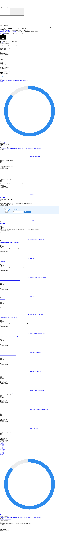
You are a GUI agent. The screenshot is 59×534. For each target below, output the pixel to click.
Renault (30, 27)
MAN (23, 27)
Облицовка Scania (27, 148)
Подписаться (28, 211)
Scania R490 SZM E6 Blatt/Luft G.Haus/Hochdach (10, 280)
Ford (16, 27)
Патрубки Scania (12, 148)
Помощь (3, 519)
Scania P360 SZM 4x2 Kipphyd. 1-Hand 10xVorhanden (11, 411)
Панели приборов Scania (19, 148)
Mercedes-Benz (26, 27)
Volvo (41, 27)
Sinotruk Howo (37, 27)
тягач (2, 42)
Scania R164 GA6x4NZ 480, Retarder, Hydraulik (9, 242)
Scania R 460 (2, 223)
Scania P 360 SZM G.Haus (5, 430)
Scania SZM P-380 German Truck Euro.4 (8, 355)
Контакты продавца (8, 519)
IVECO (20, 27)
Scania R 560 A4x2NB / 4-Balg (6, 158)
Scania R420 (2, 299)
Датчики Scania (38, 148)
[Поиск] (17, 12)
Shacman (33, 27)
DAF (14, 27)
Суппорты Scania (33, 148)
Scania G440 (2, 261)
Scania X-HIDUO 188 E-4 (4, 30)
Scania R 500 (2, 33)
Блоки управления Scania (4, 148)
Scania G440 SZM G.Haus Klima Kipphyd (8, 317)
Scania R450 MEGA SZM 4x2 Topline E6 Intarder (8, 31)
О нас (1, 519)
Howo (18, 27)
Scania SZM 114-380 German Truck (7, 374)
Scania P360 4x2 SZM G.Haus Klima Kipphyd (9, 336)
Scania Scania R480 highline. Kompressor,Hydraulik (10, 177)
